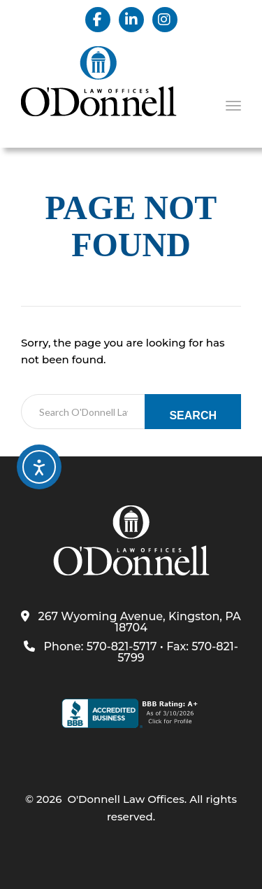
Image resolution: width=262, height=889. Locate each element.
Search (193, 415)
